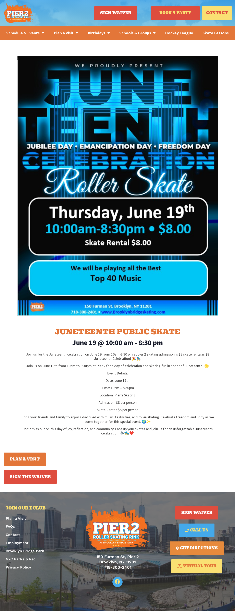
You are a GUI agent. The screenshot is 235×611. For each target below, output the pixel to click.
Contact (13, 534)
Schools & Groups (137, 33)
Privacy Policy (18, 567)
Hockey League (179, 32)
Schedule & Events (25, 33)
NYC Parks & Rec (21, 559)
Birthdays (99, 33)
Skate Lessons (215, 32)
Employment (17, 543)
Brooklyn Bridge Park (25, 551)
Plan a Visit (66, 33)
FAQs (10, 526)
